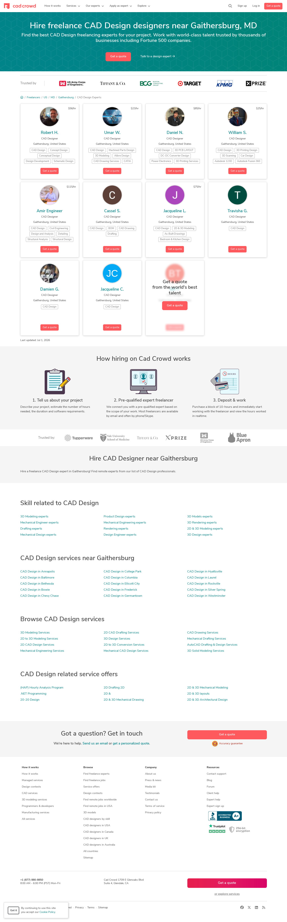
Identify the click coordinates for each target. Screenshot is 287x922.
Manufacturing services (35, 812)
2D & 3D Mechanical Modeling (207, 687)
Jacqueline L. (175, 211)
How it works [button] (30, 767)
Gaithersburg (66, 97)
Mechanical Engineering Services (42, 650)
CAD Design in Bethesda (37, 583)
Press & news (153, 780)
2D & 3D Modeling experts (205, 528)
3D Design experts (199, 534)
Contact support (216, 774)
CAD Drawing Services (202, 632)
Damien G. (49, 290)
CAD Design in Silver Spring (206, 589)
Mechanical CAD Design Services (126, 650)
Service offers (91, 786)
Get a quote (273, 6)
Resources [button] (213, 767)
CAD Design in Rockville (203, 583)
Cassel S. (112, 211)
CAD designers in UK (95, 838)
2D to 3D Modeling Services (39, 638)
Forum (210, 786)
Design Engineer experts (120, 534)
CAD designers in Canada (98, 832)
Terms (91, 907)
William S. (237, 133)
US (45, 97)
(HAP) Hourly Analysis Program (41, 687)
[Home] (21, 97)
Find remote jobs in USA (97, 806)
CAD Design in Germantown (123, 595)
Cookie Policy (47, 912)
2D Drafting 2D (114, 687)
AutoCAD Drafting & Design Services (212, 644)
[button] (73, 6)
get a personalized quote (131, 743)
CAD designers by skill (96, 819)
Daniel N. (175, 133)
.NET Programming (33, 693)
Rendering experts (116, 528)
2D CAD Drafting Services (121, 632)
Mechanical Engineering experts (125, 522)
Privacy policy (153, 812)
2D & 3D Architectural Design (207, 699)
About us (150, 774)
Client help (213, 793)
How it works (30, 774)
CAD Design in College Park (122, 571)
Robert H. (49, 133)
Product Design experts (119, 516)
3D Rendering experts (202, 522)
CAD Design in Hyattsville (204, 571)
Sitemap (88, 857)
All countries (90, 851)
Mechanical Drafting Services (206, 638)
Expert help (213, 799)
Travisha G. (238, 211)
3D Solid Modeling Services (205, 650)
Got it (13, 910)
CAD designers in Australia (99, 844)
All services (28, 819)
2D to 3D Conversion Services (124, 644)
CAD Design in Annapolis (37, 571)
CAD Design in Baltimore (37, 577)
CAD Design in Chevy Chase (39, 595)
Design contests (31, 786)
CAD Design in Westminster (206, 595)
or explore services (227, 894)
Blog (209, 780)
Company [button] (151, 767)
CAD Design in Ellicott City (122, 583)
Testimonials (152, 793)
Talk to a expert (157, 56)
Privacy (79, 907)
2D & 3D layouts (198, 693)
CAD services (30, 793)
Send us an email (95, 743)
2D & (107, 693)
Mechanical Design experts (38, 534)
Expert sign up (215, 806)
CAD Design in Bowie (35, 589)
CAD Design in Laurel (201, 577)
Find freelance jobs (94, 780)
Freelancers (33, 97)
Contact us (151, 799)
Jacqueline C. (112, 290)
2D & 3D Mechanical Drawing (124, 699)
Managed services (32, 780)
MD (53, 97)
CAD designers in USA (96, 825)
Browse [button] (88, 767)
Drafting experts (31, 528)
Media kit (150, 786)
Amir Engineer (49, 211)
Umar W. (112, 133)
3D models (89, 812)
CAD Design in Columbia (120, 577)
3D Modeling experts (34, 516)
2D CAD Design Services (37, 644)
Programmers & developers (38, 806)
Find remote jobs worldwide (100, 799)
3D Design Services (117, 638)
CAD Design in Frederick (120, 589)
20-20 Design (29, 699)
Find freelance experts (96, 774)
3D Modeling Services (35, 632)
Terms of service (154, 806)
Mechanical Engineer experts (39, 522)
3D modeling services (34, 799)
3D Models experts (200, 516)
